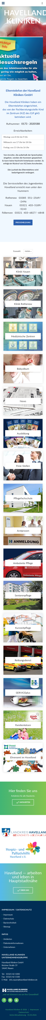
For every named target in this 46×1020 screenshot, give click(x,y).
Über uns (23, 890)
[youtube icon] (16, 1000)
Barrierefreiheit (9, 923)
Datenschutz (8, 918)
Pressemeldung (23, 222)
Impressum (8, 914)
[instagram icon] (10, 1000)
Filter (28, 251)
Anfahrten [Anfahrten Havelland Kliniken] (23, 802)
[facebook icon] (4, 1000)
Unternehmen (9, 947)
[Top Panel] (42, 3)
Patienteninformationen (13, 943)
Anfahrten (7, 939)
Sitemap (6, 926)
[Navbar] (3, 3)
